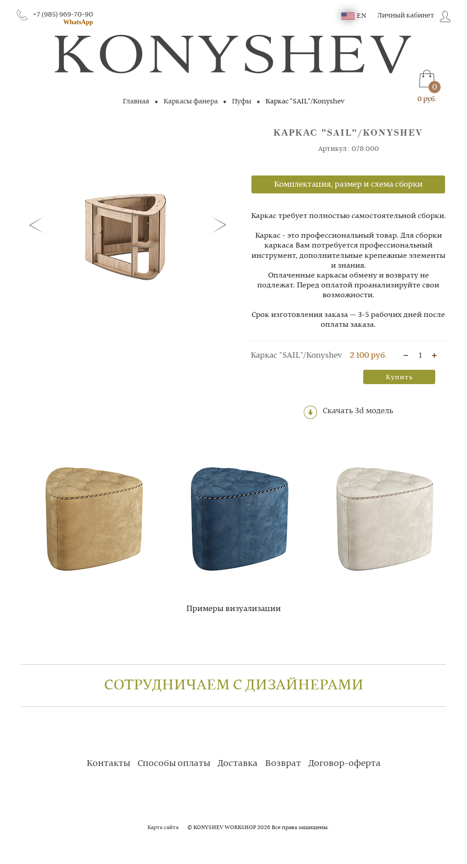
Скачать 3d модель (348, 412)
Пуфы (241, 102)
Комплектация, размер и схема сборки (348, 184)
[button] (39, 224)
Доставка (237, 764)
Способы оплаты (173, 764)
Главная (136, 102)
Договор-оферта (344, 764)
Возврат (283, 764)
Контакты (108, 764)
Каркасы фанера (190, 102)
